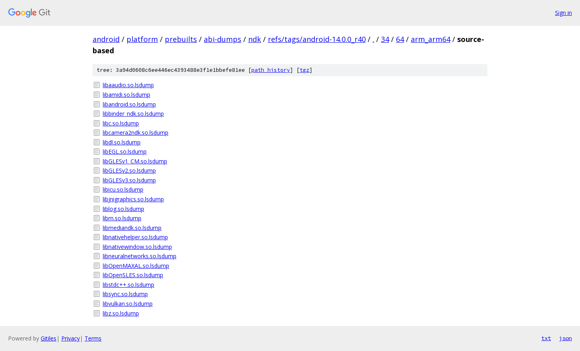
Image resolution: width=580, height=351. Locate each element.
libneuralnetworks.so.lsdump (139, 256)
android (106, 39)
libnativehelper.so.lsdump (135, 237)
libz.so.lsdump (121, 313)
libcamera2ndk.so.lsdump (135, 132)
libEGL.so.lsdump (125, 151)
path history (270, 70)
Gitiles (48, 338)
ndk (254, 39)
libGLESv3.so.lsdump (129, 180)
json (565, 338)
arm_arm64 (430, 39)
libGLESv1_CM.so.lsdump (135, 161)
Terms (93, 338)
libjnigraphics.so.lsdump (133, 199)
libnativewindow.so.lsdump (137, 247)
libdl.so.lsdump (122, 142)
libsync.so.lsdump (125, 294)
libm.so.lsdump (122, 218)
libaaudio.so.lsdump (128, 85)
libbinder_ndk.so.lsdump (133, 113)
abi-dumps (222, 39)
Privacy (70, 338)
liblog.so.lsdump (123, 209)
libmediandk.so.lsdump (132, 228)
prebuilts (181, 39)
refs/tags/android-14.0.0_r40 (317, 39)
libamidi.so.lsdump (126, 94)
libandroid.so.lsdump (129, 104)
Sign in (563, 13)
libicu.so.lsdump (123, 189)
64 (400, 39)
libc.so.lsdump (121, 123)
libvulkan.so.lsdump (128, 303)
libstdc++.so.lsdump (128, 284)
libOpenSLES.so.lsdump (133, 275)
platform (142, 39)
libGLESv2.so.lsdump (129, 170)
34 (385, 39)
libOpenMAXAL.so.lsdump (136, 266)
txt (546, 338)
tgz (304, 70)
